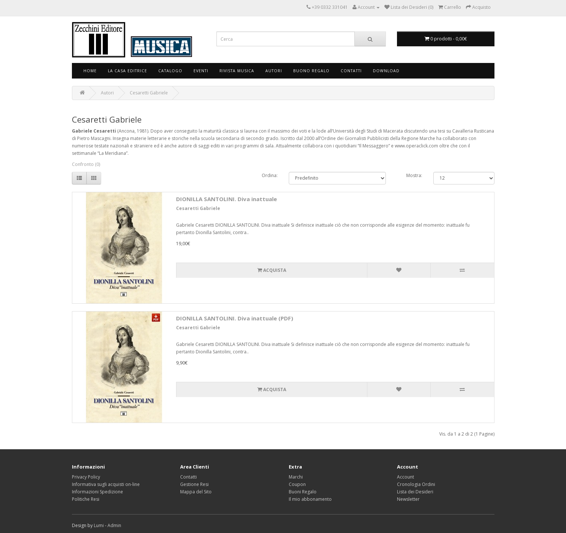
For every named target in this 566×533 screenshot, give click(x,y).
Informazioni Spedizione (97, 492)
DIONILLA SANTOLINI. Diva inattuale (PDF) (234, 318)
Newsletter (408, 499)
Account (405, 477)
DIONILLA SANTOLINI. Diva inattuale (226, 199)
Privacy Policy (86, 477)
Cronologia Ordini (416, 484)
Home (90, 70)
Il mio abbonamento (310, 499)
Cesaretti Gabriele (149, 93)
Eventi (200, 70)
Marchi (296, 477)
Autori (273, 70)
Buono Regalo (311, 70)
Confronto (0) (86, 164)
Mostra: (414, 175)
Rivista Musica (236, 70)
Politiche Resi (85, 499)
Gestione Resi (194, 484)
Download (386, 70)
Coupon (297, 484)
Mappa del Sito (196, 492)
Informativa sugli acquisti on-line (106, 484)
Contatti (351, 70)
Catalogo (170, 70)
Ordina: (270, 175)
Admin (114, 525)
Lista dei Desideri (415, 492)
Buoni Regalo (303, 492)
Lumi (99, 525)
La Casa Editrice (127, 70)
